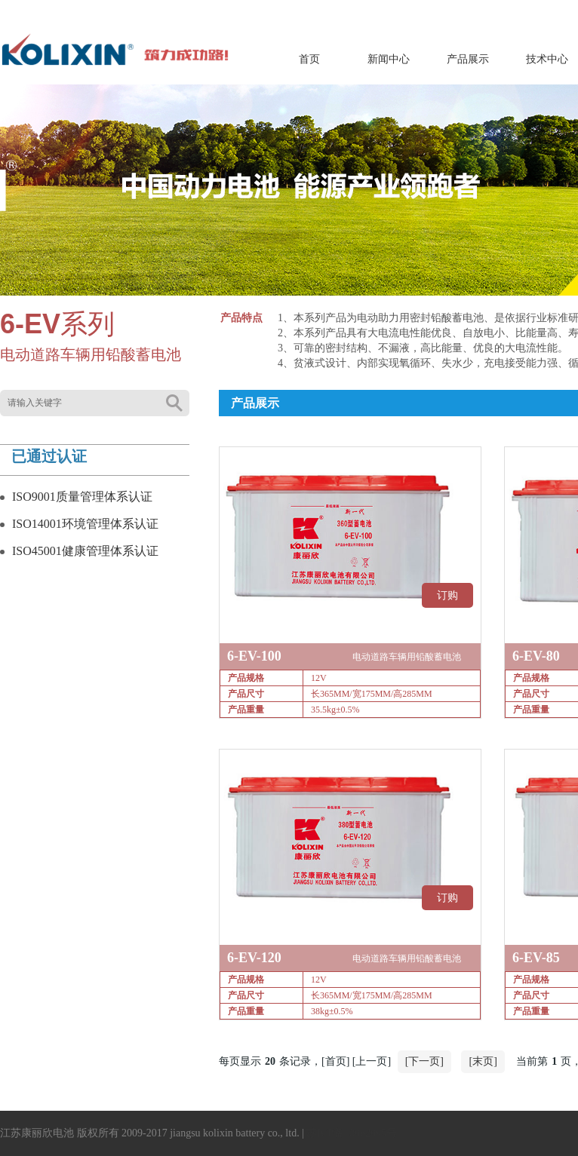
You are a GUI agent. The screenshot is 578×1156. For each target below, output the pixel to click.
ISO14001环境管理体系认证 (85, 523)
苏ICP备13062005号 (351, 1133)
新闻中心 (388, 59)
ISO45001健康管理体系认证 (85, 550)
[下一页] (424, 1061)
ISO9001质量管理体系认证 (82, 496)
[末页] (483, 1061)
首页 (309, 59)
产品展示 (468, 59)
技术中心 (547, 59)
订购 (447, 595)
